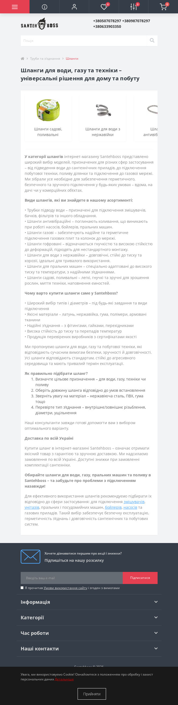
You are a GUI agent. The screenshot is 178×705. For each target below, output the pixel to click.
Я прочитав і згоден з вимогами (72, 588)
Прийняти (91, 693)
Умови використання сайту (65, 588)
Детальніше (64, 679)
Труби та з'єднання (45, 58)
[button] (74, 6)
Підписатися (140, 577)
